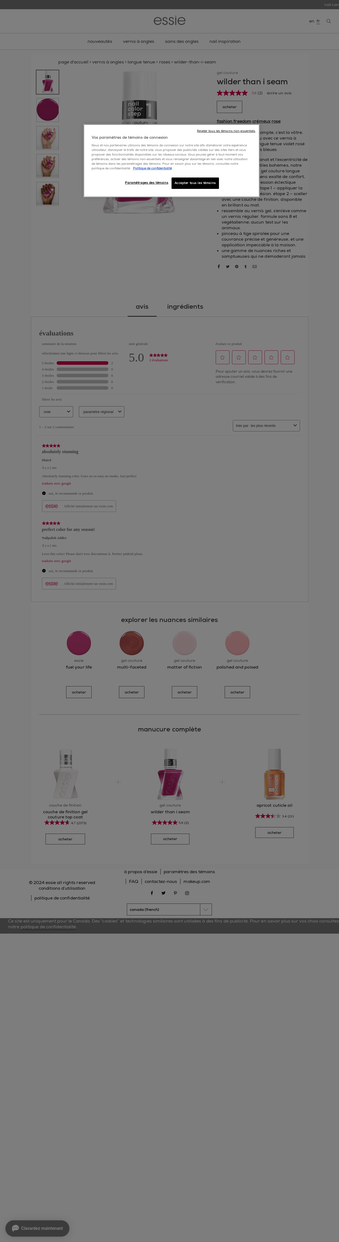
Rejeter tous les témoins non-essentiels (226, 131)
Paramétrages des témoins (146, 183)
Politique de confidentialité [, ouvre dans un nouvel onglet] (152, 168)
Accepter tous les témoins (195, 183)
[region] (171, 160)
